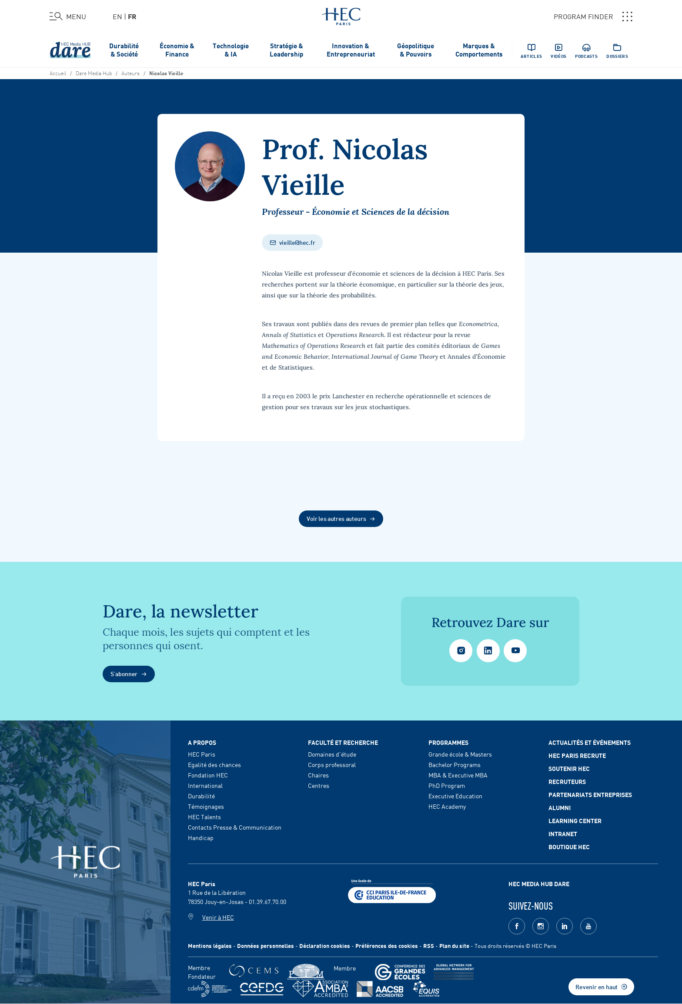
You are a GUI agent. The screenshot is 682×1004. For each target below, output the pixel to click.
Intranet (562, 833)
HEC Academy (447, 806)
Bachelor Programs (454, 764)
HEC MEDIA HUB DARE (538, 883)
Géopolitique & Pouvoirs (415, 49)
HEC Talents (204, 816)
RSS (428, 945)
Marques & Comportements (479, 49)
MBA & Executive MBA (458, 775)
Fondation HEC (208, 775)
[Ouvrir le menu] (68, 16)
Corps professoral (332, 764)
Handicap (201, 837)
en (117, 16)
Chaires (318, 775)
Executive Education (455, 795)
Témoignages (206, 806)
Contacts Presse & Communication (234, 827)
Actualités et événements (589, 742)
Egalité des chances (214, 764)
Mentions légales (210, 945)
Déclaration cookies (324, 945)
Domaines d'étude (332, 754)
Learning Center (575, 820)
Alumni (559, 807)
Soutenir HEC (569, 768)
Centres (318, 785)
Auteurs (130, 73)
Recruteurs (567, 781)
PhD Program (446, 785)
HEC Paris (201, 754)
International (205, 785)
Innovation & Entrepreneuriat (351, 49)
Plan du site (454, 945)
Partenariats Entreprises (590, 794)
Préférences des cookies (386, 945)
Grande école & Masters (460, 754)
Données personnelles (265, 945)
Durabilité (201, 795)
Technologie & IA (231, 49)
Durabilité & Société (124, 49)
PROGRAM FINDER (593, 16)
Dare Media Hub (94, 73)
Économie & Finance (177, 49)
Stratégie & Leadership (286, 49)
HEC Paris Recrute (577, 755)
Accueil (58, 73)
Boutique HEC (569, 846)
